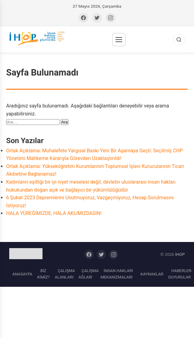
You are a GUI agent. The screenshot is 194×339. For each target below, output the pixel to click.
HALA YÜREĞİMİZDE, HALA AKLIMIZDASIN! (54, 213)
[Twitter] (97, 18)
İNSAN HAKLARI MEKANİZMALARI (116, 274)
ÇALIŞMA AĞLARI (89, 274)
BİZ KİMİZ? (43, 274)
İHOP (180, 254)
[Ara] (179, 39)
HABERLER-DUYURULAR (180, 274)
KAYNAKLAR (151, 274)
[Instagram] (110, 18)
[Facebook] (83, 18)
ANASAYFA (22, 274)
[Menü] (119, 39)
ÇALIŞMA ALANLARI (65, 274)
